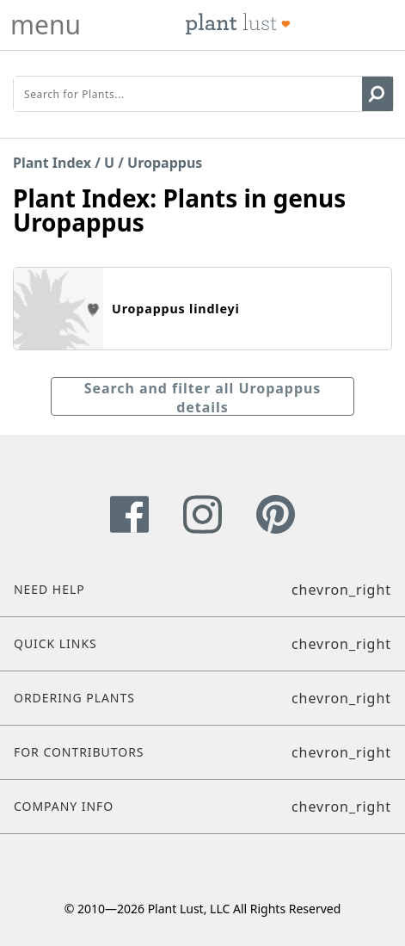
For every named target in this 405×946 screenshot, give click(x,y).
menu (45, 25)
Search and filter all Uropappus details (203, 397)
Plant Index (52, 162)
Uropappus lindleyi (176, 308)
